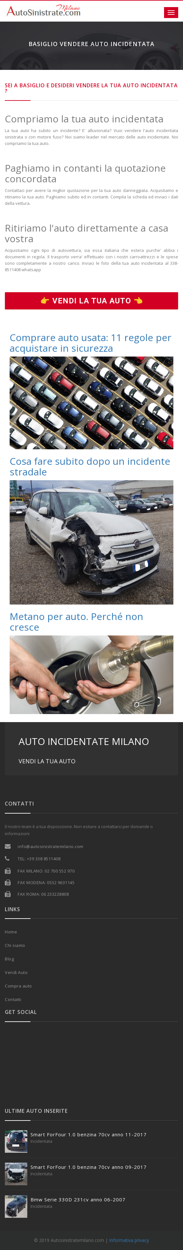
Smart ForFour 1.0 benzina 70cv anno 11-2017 (88, 1134)
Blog (9, 959)
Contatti (13, 999)
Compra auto (18, 986)
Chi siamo (15, 945)
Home (11, 932)
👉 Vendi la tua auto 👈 (91, 300)
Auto (23, 972)
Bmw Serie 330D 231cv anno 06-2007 (78, 1199)
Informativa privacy (129, 1240)
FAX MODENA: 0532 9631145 (46, 882)
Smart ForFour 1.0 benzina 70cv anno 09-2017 (88, 1167)
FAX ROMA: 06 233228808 (43, 894)
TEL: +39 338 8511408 (39, 859)
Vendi (11, 972)
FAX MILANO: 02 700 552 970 (46, 871)
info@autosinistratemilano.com (50, 846)
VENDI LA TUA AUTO (47, 761)
